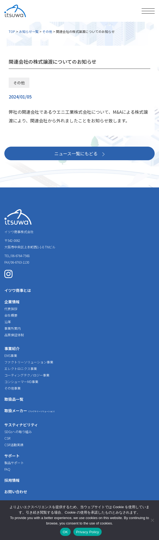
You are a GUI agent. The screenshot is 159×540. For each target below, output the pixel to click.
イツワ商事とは (17, 290)
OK (65, 532)
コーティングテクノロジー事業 (26, 375)
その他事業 (12, 388)
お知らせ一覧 (29, 31)
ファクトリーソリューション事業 (28, 362)
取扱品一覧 (13, 399)
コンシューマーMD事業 (21, 381)
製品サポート (14, 462)
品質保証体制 (14, 334)
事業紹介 (12, 348)
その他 (47, 31)
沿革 (7, 321)
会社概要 (10, 315)
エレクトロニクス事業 (20, 368)
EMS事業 (10, 355)
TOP (12, 31)
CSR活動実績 (13, 444)
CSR (7, 438)
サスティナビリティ (21, 424)
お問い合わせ (15, 491)
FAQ (7, 469)
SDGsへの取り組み (18, 431)
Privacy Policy (87, 532)
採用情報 (12, 480)
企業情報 (12, 301)
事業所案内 (12, 328)
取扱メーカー (30, 410)
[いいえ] (152, 520)
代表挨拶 (10, 308)
